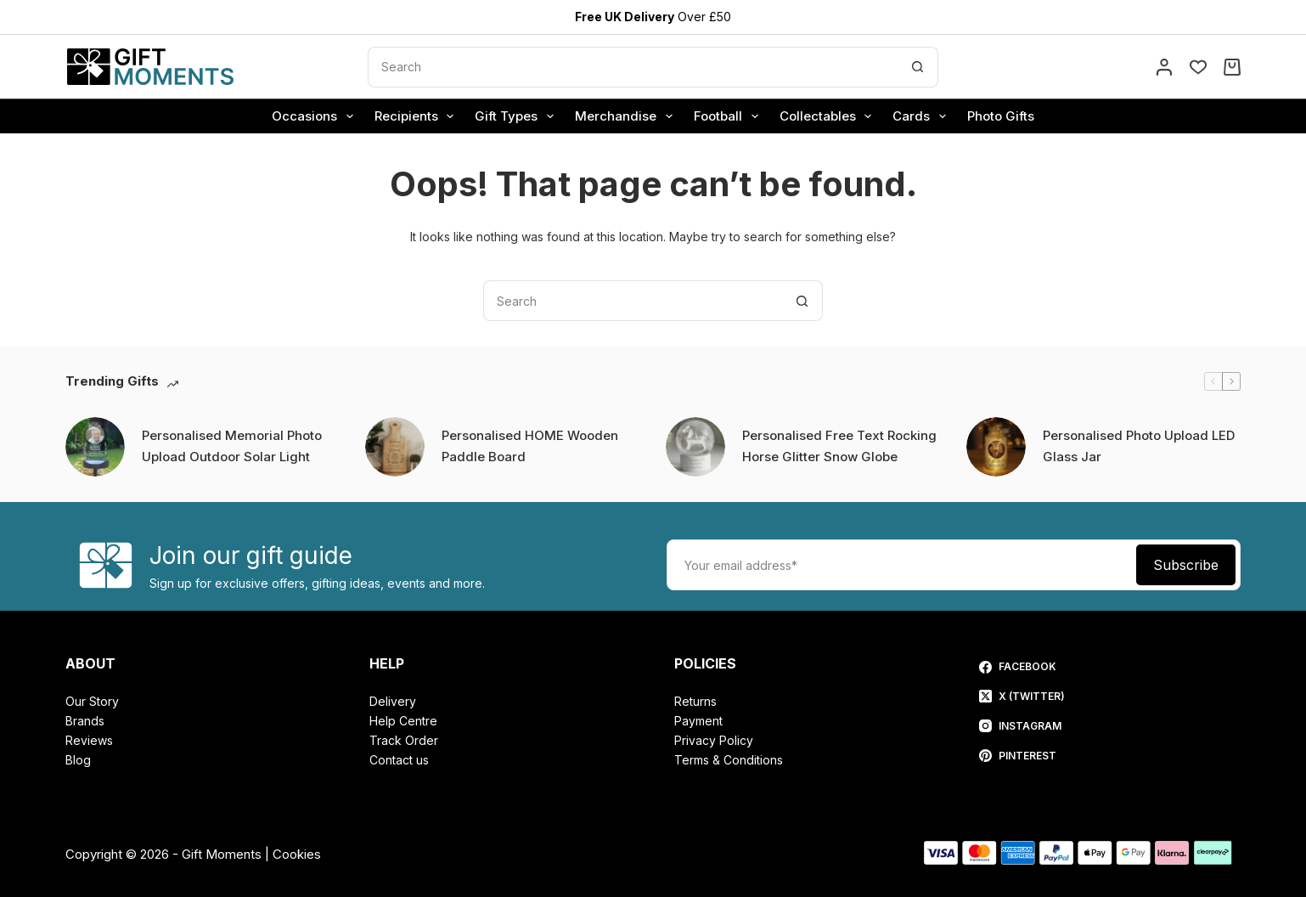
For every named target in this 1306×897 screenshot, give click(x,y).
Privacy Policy (713, 740)
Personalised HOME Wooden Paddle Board (530, 446)
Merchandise (627, 116)
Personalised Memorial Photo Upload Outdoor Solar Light (232, 446)
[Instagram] (1022, 726)
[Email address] (900, 564)
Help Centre (403, 721)
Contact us (399, 760)
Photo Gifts (1000, 116)
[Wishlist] (1198, 67)
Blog (78, 760)
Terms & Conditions (728, 760)
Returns (695, 701)
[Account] (1164, 67)
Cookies (297, 854)
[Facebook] (1022, 666)
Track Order (403, 740)
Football (729, 116)
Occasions (316, 116)
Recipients (417, 116)
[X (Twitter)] (1022, 696)
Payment (698, 721)
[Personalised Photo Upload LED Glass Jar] (996, 447)
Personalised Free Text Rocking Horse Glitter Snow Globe (839, 446)
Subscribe (1186, 564)
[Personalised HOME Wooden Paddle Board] (395, 447)
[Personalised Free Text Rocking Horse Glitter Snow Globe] (695, 447)
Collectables (829, 116)
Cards (922, 116)
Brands (84, 721)
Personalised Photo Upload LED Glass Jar (1139, 446)
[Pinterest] (1022, 756)
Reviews (89, 740)
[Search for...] (633, 67)
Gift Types (517, 116)
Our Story (92, 701)
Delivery (392, 701)
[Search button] (918, 67)
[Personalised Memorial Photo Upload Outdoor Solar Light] (95, 447)
